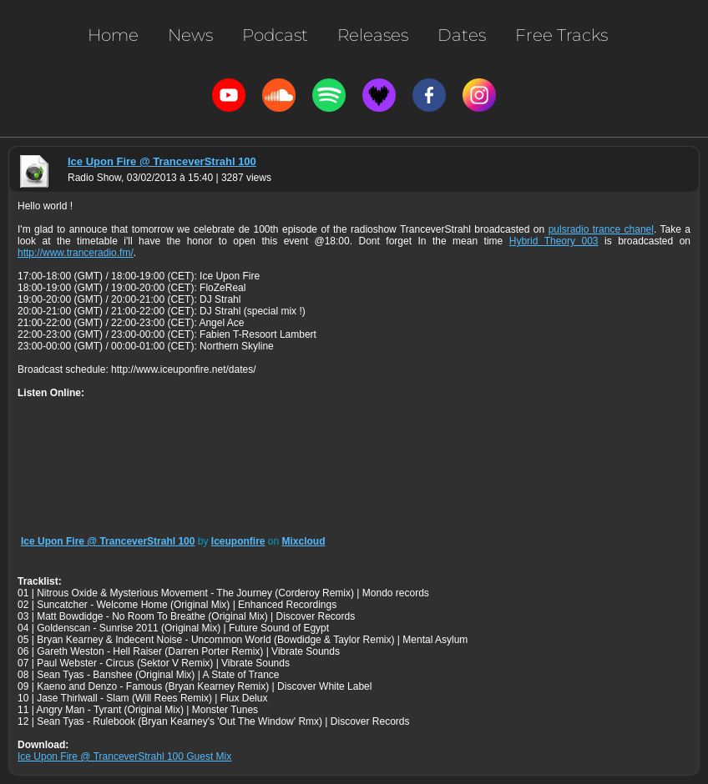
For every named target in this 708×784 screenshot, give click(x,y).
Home (113, 35)
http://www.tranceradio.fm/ (76, 253)
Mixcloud (304, 541)
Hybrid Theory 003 (554, 241)
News (190, 35)
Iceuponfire (238, 541)
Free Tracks (561, 35)
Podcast (275, 35)
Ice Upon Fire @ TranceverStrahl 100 (162, 161)
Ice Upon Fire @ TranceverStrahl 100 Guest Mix (124, 756)
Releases (372, 35)
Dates (461, 35)
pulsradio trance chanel (601, 229)
